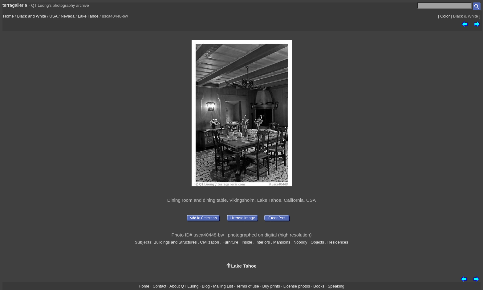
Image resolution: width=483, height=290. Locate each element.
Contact (159, 286)
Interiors (263, 242)
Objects (317, 242)
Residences (337, 242)
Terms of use (247, 286)
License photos (296, 286)
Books (318, 286)
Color (445, 16)
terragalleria (14, 5)
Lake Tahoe (88, 16)
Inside (247, 242)
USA (53, 16)
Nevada (68, 16)
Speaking (336, 286)
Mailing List (223, 286)
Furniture (230, 242)
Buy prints (271, 286)
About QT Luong (183, 286)
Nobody (300, 242)
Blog (206, 286)
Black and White (31, 16)
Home (8, 16)
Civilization (209, 242)
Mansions (281, 242)
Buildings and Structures (175, 242)
